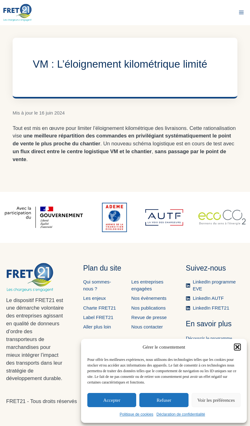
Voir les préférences (216, 400)
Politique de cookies (137, 414)
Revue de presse (148, 317)
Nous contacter (147, 326)
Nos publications (148, 308)
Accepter (111, 400)
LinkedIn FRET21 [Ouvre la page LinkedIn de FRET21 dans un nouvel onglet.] (211, 308)
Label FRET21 (98, 317)
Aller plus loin (97, 326)
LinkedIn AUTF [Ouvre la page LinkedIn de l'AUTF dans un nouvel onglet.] (208, 298)
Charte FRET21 (99, 308)
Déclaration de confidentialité (180, 414)
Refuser (164, 400)
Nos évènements (148, 298)
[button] (237, 347)
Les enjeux (94, 298)
